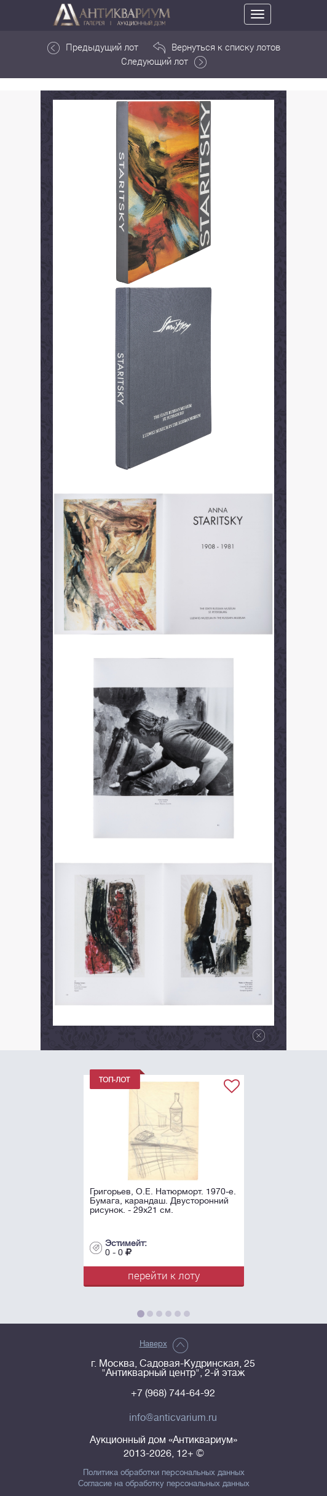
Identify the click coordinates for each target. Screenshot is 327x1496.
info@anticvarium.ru (173, 1417)
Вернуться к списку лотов (216, 47)
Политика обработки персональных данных (164, 1473)
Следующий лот (164, 61)
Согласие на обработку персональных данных (164, 1484)
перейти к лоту (164, 1275)
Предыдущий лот (92, 47)
